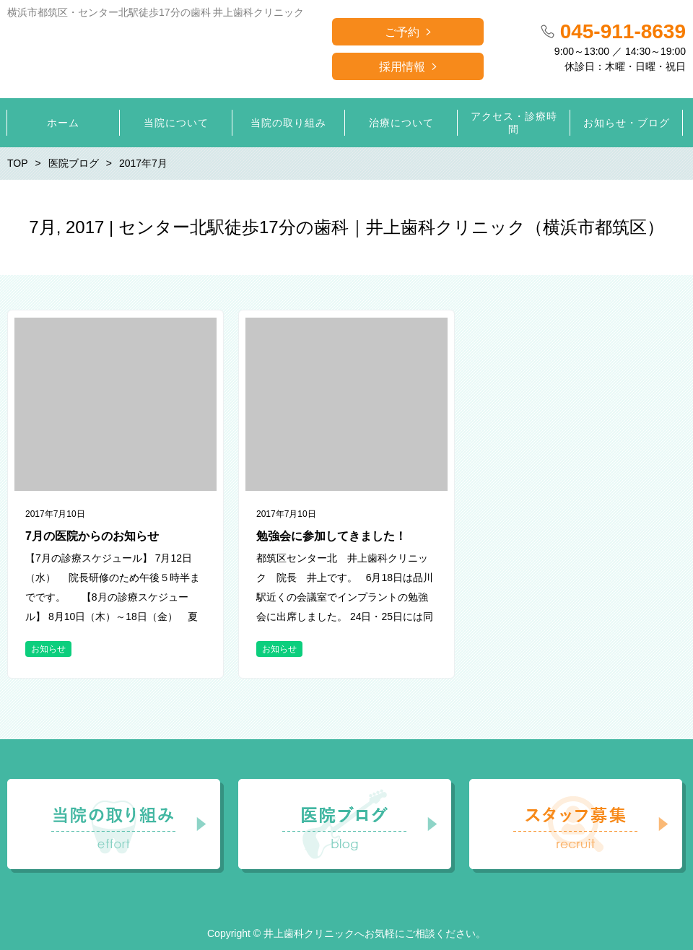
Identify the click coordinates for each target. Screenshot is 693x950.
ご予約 (402, 32)
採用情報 (402, 67)
